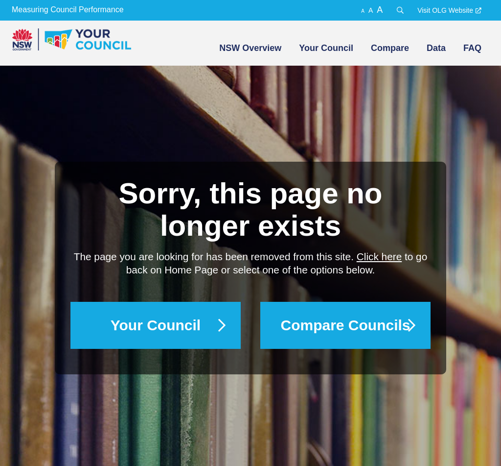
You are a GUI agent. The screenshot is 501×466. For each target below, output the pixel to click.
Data (436, 48)
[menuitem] (249, 48)
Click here (379, 256)
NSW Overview (250, 48)
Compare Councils (345, 325)
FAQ (472, 48)
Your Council (326, 48)
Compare (390, 48)
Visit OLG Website (445, 10)
